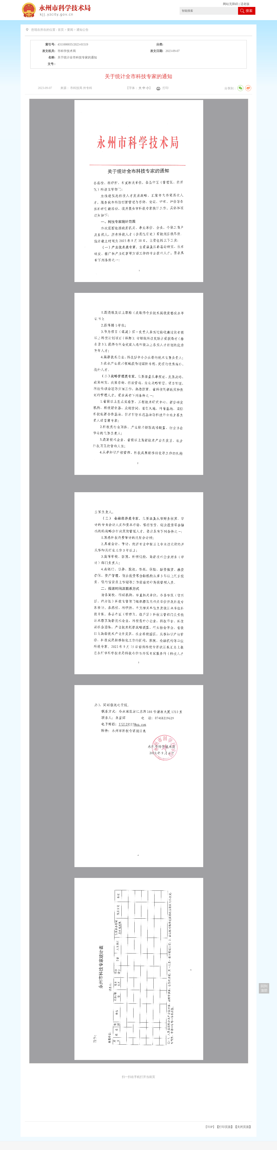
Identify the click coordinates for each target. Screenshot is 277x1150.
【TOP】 (210, 1127)
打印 (166, 88)
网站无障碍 (230, 4)
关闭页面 (243, 1127)
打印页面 (225, 1127)
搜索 (249, 11)
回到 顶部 (264, 988)
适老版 (245, 4)
